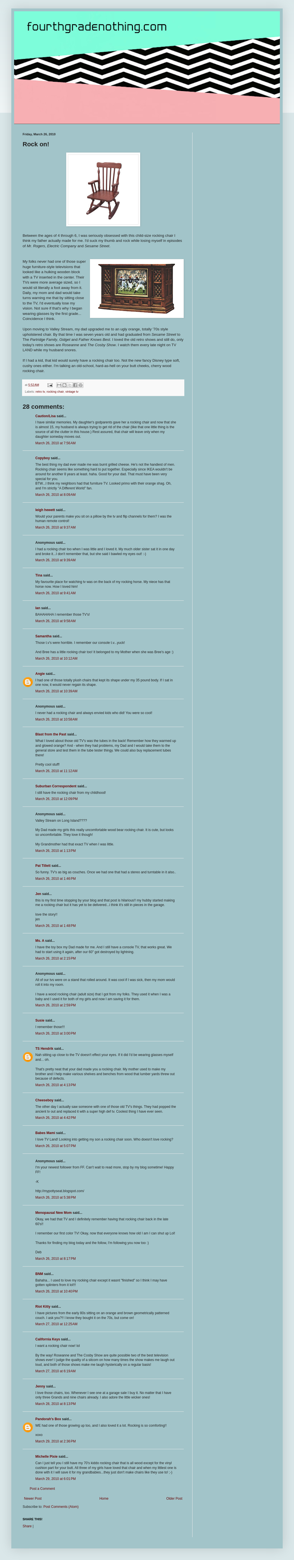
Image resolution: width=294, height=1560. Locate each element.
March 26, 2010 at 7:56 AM (55, 443)
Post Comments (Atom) (61, 1507)
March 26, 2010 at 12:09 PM (56, 799)
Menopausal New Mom (53, 1213)
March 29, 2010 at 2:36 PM (55, 1441)
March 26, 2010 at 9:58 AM (55, 621)
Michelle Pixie (46, 1457)
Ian (37, 608)
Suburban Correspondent (55, 786)
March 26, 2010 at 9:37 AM (55, 527)
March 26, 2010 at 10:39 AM (56, 691)
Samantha (43, 636)
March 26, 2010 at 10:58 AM (56, 719)
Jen (38, 894)
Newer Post (33, 1499)
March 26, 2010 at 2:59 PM (55, 1005)
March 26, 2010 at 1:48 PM (55, 926)
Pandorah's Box (48, 1419)
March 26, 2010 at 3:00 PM (55, 1033)
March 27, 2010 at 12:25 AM (56, 1324)
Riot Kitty (42, 1307)
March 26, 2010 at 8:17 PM (55, 1259)
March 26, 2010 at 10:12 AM (56, 658)
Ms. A (39, 941)
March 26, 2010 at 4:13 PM (55, 1085)
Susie (39, 1020)
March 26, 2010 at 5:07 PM (55, 1146)
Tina (38, 575)
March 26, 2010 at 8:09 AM (55, 495)
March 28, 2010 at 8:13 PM (55, 1404)
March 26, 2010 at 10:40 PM (56, 1291)
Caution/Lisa (45, 416)
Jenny (40, 1386)
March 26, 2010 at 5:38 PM (55, 1197)
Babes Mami (45, 1133)
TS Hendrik (44, 1049)
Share (27, 1526)
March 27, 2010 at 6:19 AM (55, 1371)
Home (104, 1499)
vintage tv (71, 391)
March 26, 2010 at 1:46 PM (55, 879)
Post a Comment (42, 1489)
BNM (39, 1274)
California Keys (47, 1339)
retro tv (40, 391)
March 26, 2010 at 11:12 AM (56, 771)
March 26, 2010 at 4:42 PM (55, 1118)
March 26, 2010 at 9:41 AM (55, 593)
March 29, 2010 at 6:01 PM (55, 1479)
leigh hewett (45, 510)
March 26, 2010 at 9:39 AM (55, 560)
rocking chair (55, 391)
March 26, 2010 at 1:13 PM (55, 851)
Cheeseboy (44, 1100)
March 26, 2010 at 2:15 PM (55, 958)
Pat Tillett (43, 866)
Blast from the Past (50, 734)
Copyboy (42, 458)
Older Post (174, 1499)
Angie (40, 674)
